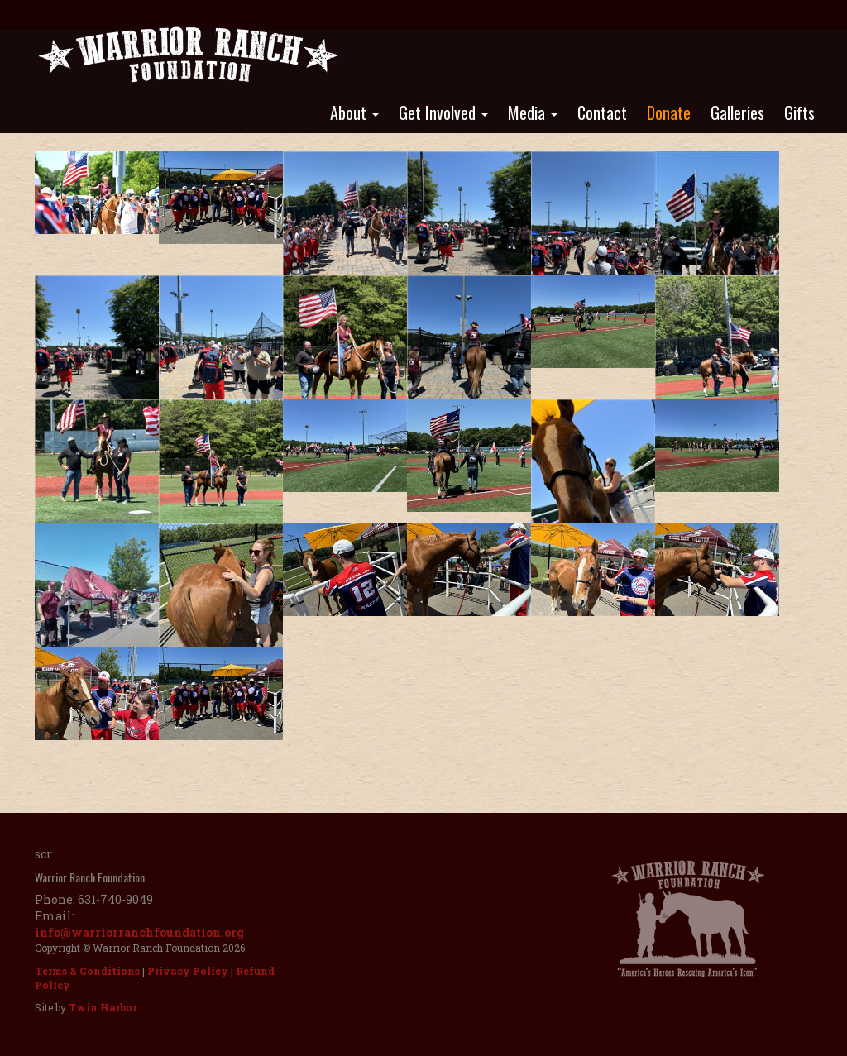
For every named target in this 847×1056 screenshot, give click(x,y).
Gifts (799, 112)
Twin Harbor (102, 1007)
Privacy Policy (187, 970)
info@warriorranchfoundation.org (139, 932)
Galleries (737, 112)
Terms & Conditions (87, 970)
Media (532, 112)
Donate (669, 112)
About (354, 112)
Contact (602, 112)
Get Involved (443, 112)
